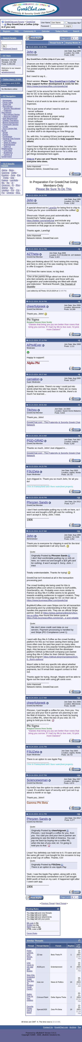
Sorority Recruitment (12, 108)
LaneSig (52, 207)
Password (45, 26)
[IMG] (29, 927)
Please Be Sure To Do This (54, 189)
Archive (73, 1027)
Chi (17, 190)
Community (30, 31)
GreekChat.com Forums (14, 22)
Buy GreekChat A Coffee (62, 81)
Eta (18, 175)
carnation (33, 379)
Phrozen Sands (37, 502)
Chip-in (30, 159)
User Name (45, 23)
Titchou (32, 410)
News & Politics (10, 142)
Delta (13, 172)
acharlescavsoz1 (8, 72)
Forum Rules (32, 933)
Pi (13, 185)
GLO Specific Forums (7, 165)
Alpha (4, 170)
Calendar (46, 31)
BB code (30, 923)
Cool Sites (8, 150)
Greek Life (7, 104)
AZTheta (33, 254)
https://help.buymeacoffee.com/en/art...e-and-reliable (53, 618)
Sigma (4, 187)
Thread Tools (55, 43)
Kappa (4, 180)
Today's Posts (61, 31)
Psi (3, 192)
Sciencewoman (37, 780)
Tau (11, 187)
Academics (8, 152)
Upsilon (5, 190)
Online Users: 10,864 (12, 79)
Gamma (5, 172)
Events (5, 134)
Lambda (14, 180)
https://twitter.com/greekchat (40, 220)
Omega (10, 192)
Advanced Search (10, 49)
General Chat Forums (11, 138)
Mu (3, 182)
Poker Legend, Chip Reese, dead (30, 955)
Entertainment (9, 144)
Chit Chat (7, 140)
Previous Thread (48, 903)
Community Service (10, 124)
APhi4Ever (34, 345)
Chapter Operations (11, 120)
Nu (7, 182)
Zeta (13, 175)
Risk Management (10, 118)
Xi (12, 182)
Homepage (7, 100)
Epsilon (5, 175)
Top (79, 1027)
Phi (12, 190)
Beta (11, 170)
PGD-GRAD (35, 440)
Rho (18, 185)
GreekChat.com (61, 1027)
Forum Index (8, 102)
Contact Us (48, 1027)
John (30, 52)
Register (6, 31)
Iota (12, 177)
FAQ (16, 31)
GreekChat (30, 22)
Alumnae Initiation (11, 116)
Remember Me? (73, 23)
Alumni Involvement (10, 122)
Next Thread (61, 903)
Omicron (5, 185)
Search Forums (9, 38)
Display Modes (72, 43)
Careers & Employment (6, 155)
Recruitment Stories (12, 114)
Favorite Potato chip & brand (30, 1009)
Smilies (30, 925)
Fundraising (7, 136)
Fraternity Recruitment (6, 111)
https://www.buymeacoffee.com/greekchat (47, 86)
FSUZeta (33, 471)
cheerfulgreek (36, 306)
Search (76, 31)
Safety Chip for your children (30, 997)
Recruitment (7, 106)
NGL (18, 192)
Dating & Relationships (6, 147)
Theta (5, 177)
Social (5, 132)
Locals (5, 126)
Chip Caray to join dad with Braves (30, 967)
